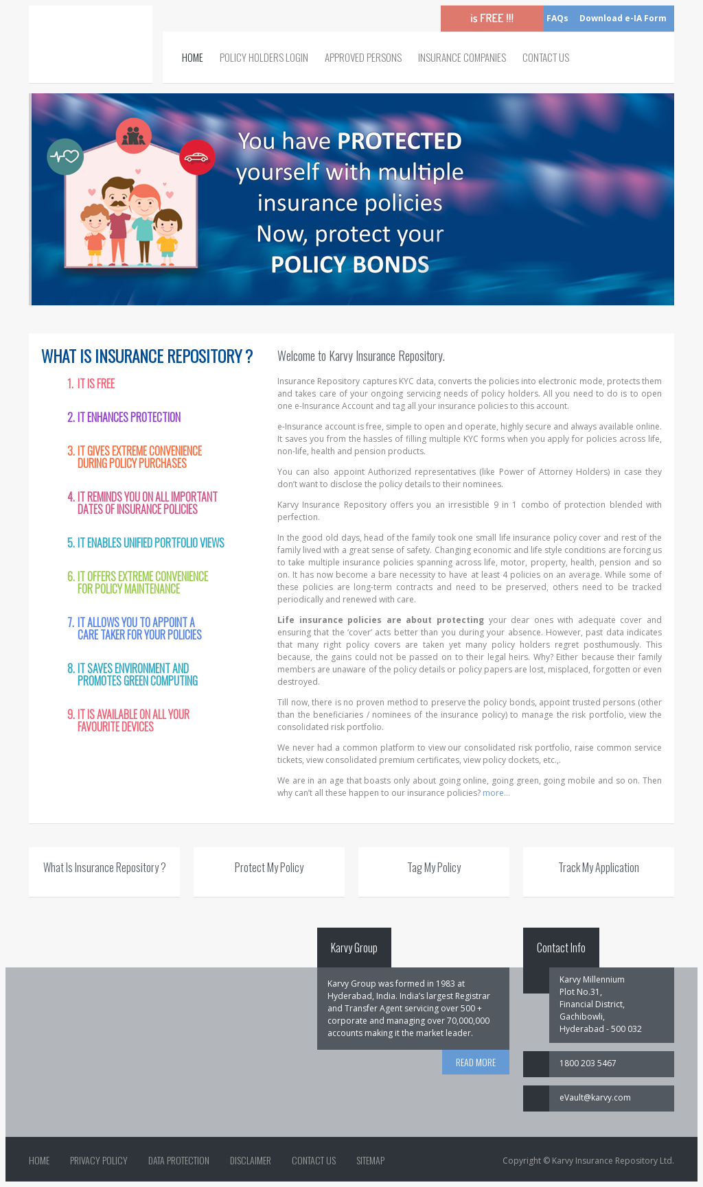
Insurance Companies (462, 56)
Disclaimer (250, 1160)
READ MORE (476, 1062)
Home (192, 56)
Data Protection (178, 1160)
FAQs (557, 18)
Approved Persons (363, 56)
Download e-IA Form (623, 18)
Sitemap (370, 1160)
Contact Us (545, 56)
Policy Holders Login (264, 56)
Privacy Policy (99, 1160)
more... (496, 793)
